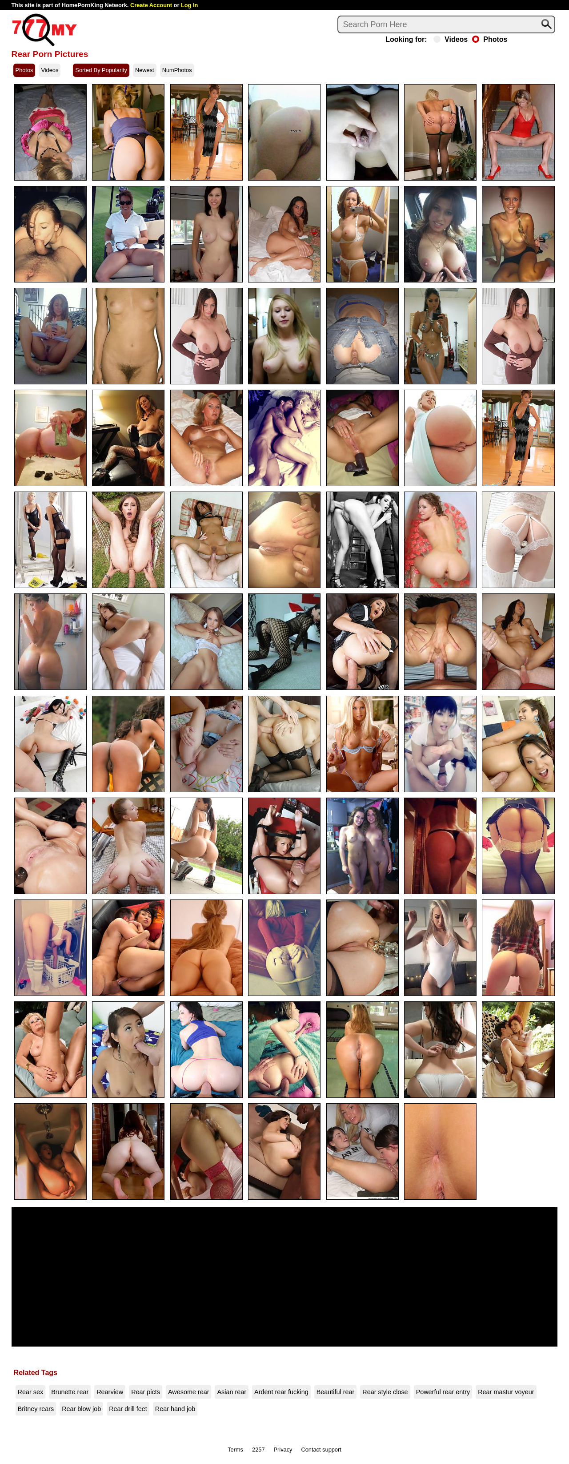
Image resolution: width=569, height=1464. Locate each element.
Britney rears (36, 1408)
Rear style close (385, 1391)
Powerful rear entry (443, 1391)
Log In (189, 5)
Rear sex (31, 1391)
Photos (489, 40)
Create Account (151, 5)
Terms (235, 1449)
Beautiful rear (336, 1391)
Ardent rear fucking (281, 1391)
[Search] (446, 24)
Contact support (321, 1449)
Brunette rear (69, 1391)
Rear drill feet (128, 1408)
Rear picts (145, 1391)
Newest (144, 70)
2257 (258, 1449)
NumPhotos (177, 70)
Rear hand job (175, 1408)
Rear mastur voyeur (506, 1391)
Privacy (283, 1449)
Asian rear (231, 1391)
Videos (450, 40)
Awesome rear (188, 1391)
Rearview (109, 1391)
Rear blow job (81, 1408)
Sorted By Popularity (101, 70)
